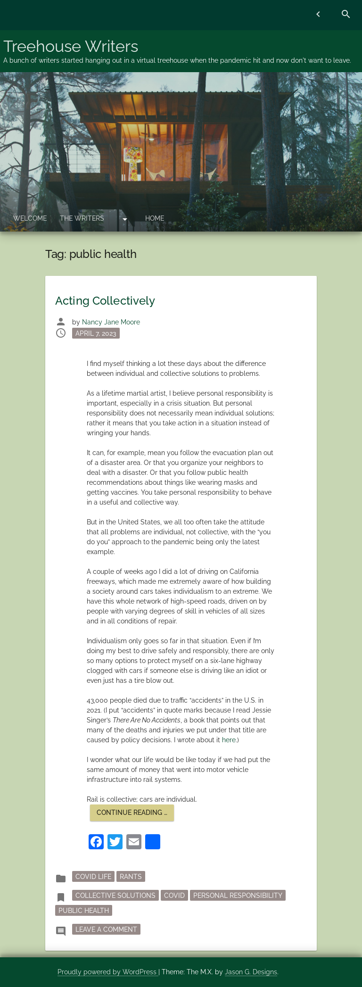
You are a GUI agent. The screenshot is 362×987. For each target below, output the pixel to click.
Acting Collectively (105, 300)
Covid (174, 895)
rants (131, 876)
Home (154, 218)
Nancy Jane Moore (111, 322)
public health (83, 910)
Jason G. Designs (251, 972)
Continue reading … (135, 814)
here (229, 740)
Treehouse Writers (70, 46)
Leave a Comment (107, 928)
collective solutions (115, 895)
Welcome (30, 218)
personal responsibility (237, 895)
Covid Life (93, 876)
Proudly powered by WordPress (108, 972)
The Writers (82, 218)
